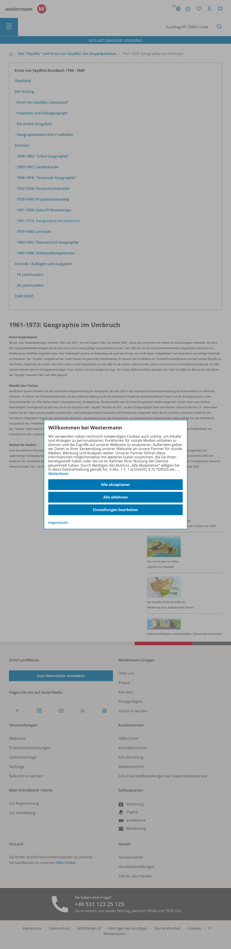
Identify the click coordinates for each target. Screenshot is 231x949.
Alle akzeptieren (115, 484)
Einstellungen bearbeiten (115, 509)
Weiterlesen (58, 473)
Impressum (58, 522)
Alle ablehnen (115, 497)
